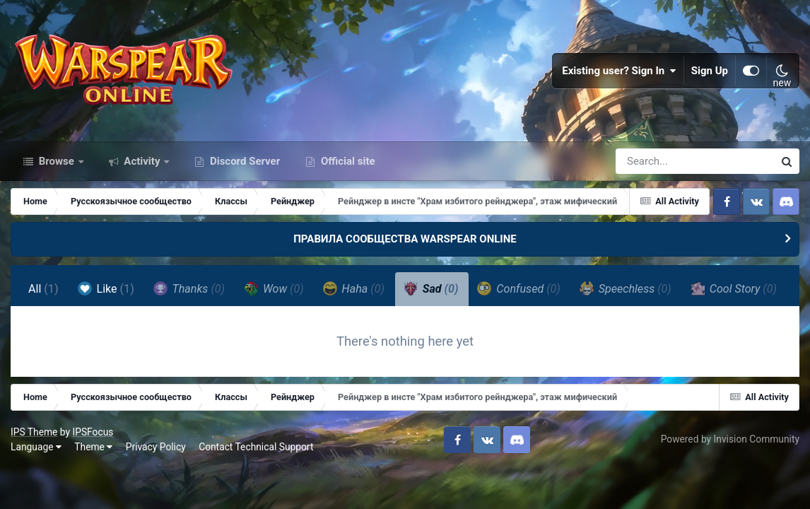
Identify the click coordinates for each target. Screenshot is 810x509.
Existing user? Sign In (619, 71)
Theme (93, 446)
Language (36, 446)
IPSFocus (92, 432)
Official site (346, 161)
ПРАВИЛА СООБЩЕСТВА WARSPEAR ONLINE (405, 239)
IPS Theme (34, 432)
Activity (142, 161)
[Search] (654, 161)
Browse (56, 161)
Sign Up (709, 70)
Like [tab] (106, 288)
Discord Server (243, 161)
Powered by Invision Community (730, 439)
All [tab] (43, 289)
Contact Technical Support (256, 446)
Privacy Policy (156, 446)
